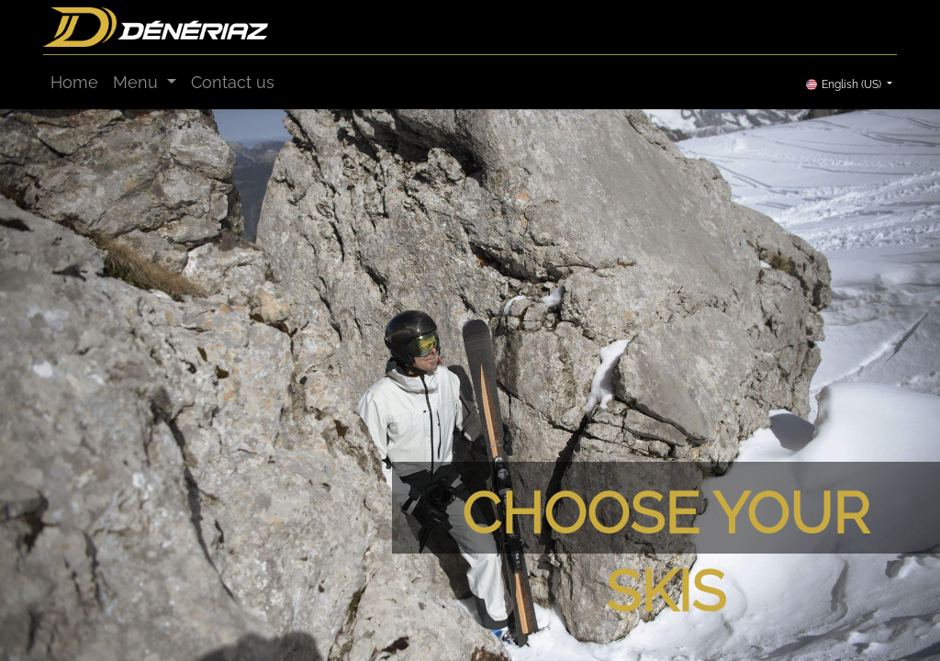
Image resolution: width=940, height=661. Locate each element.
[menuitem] (74, 82)
